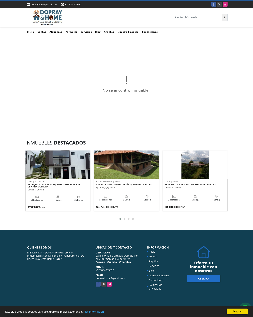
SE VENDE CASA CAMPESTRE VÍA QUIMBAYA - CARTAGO (124, 185)
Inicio (30, 31)
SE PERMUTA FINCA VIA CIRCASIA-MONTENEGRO (190, 185)
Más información (93, 312)
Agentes (109, 31)
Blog (97, 31)
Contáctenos (150, 31)
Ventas (42, 31)
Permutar (71, 31)
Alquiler (153, 261)
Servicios (86, 31)
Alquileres (56, 31)
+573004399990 (73, 4)
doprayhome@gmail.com (110, 278)
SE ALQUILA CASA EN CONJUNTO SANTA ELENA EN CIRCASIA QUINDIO (54, 186)
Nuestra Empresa (128, 31)
